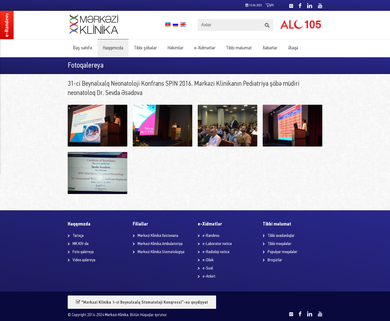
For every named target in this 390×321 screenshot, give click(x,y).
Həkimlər (175, 48)
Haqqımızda (113, 48)
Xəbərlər (270, 48)
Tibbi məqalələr (279, 244)
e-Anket (209, 276)
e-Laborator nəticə (217, 244)
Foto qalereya (83, 252)
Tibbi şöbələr (145, 48)
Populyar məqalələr (282, 252)
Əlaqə (293, 48)
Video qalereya (84, 260)
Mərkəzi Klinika (116, 315)
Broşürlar (275, 260)
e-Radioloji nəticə (216, 252)
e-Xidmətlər (204, 48)
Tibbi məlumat (239, 48)
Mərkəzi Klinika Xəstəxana (158, 236)
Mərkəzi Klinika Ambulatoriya (160, 244)
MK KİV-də (81, 244)
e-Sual (208, 268)
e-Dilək (208, 260)
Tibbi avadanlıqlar (281, 236)
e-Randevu (211, 236)
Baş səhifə (82, 48)
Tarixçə (78, 236)
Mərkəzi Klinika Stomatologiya (161, 252)
